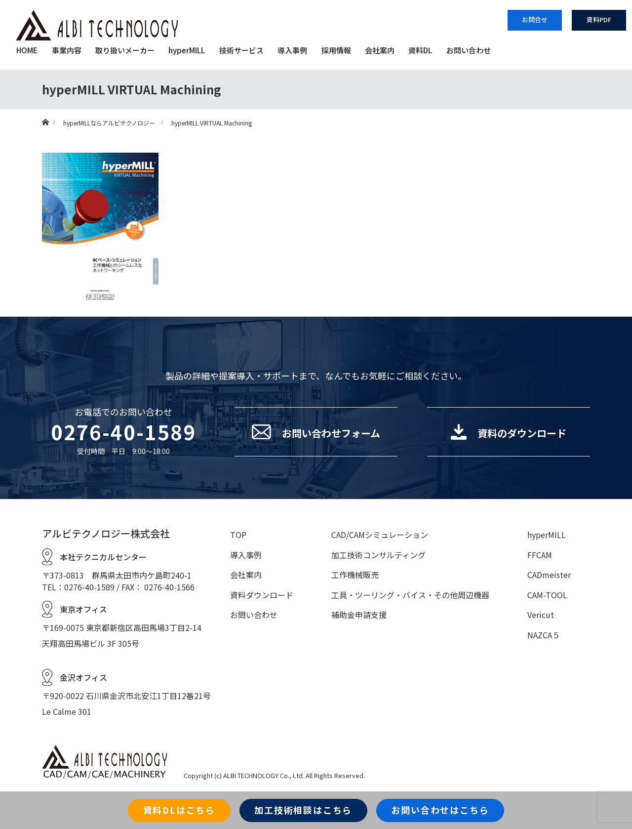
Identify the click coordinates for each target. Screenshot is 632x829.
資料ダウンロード (261, 595)
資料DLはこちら (179, 809)
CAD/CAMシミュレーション (379, 534)
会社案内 (380, 50)
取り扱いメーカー (125, 50)
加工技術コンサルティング (378, 555)
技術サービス (241, 50)
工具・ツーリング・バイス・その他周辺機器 (410, 595)
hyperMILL (186, 50)
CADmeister (549, 574)
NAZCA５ (543, 635)
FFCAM (539, 555)
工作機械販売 (355, 574)
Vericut (540, 615)
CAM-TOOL (547, 595)
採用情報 (336, 50)
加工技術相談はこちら (303, 809)
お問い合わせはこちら (440, 809)
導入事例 (292, 50)
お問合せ (535, 19)
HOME (27, 50)
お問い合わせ (468, 50)
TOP (238, 534)
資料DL (420, 50)
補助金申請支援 (359, 615)
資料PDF (599, 19)
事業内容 (66, 50)
